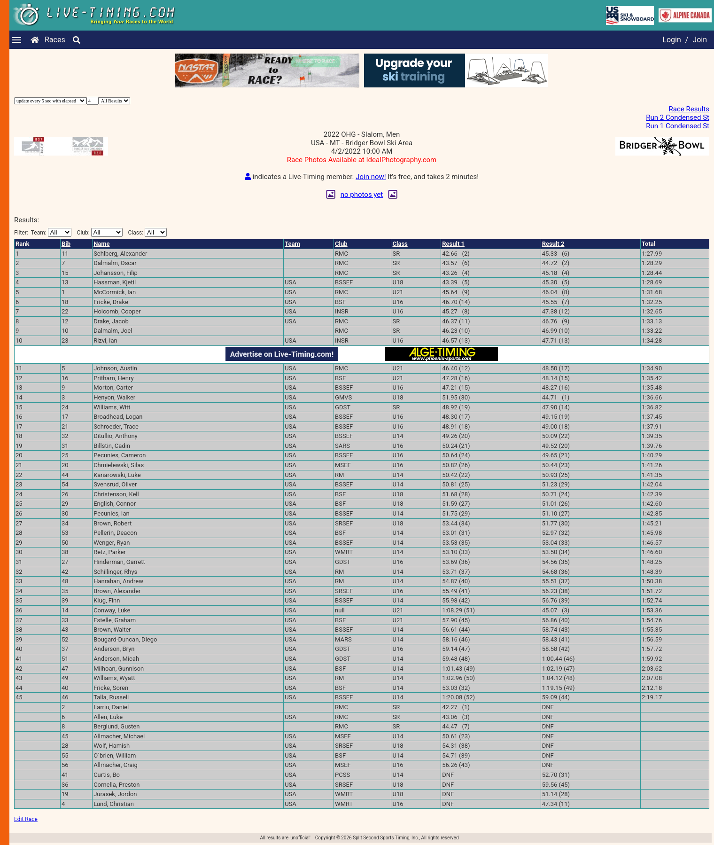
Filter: (42, 232)
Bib (66, 243)
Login (671, 39)
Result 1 (453, 243)
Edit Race (26, 819)
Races (55, 39)
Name (101, 243)
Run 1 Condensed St (677, 126)
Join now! (371, 176)
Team (292, 243)
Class (399, 243)
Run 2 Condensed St (677, 117)
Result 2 (553, 243)
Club (341, 243)
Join (699, 39)
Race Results (689, 109)
